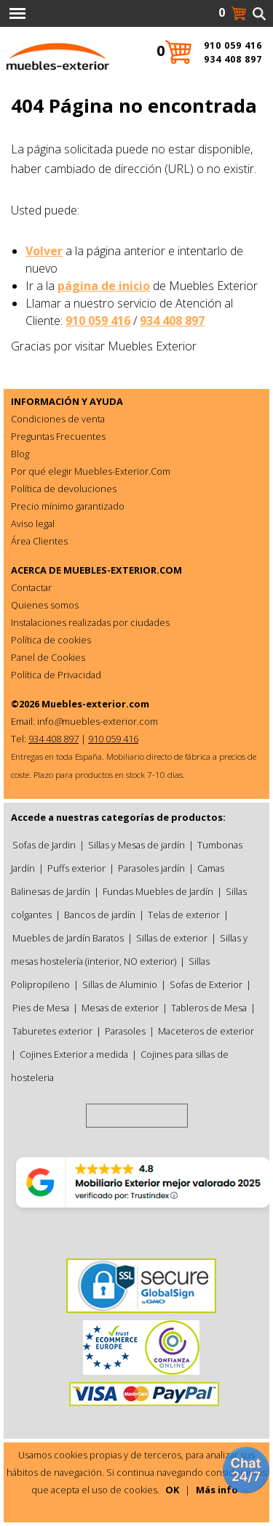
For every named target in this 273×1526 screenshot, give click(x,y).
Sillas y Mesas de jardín (136, 844)
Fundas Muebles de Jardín (158, 891)
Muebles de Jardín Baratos (68, 937)
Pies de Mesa (40, 1007)
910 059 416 (98, 321)
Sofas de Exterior (206, 984)
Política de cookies (51, 639)
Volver (44, 251)
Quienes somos (45, 604)
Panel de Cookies (48, 657)
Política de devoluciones (63, 488)
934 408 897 (172, 321)
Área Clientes (39, 540)
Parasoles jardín (151, 868)
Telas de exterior (184, 914)
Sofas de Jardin (44, 844)
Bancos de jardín (99, 914)
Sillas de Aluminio (119, 984)
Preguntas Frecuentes (58, 436)
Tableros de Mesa (209, 1007)
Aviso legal (33, 523)
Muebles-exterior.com (95, 703)
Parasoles (125, 1030)
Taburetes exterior (52, 1030)
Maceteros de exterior (206, 1030)
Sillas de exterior (171, 937)
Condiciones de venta (58, 418)
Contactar (31, 587)
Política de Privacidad (56, 674)
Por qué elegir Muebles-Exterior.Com (90, 471)
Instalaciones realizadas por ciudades (90, 622)
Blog (20, 453)
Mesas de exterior (120, 1007)
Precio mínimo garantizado (67, 506)
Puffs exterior (76, 868)
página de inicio (104, 286)
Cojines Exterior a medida (74, 1054)
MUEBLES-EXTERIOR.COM (122, 570)
